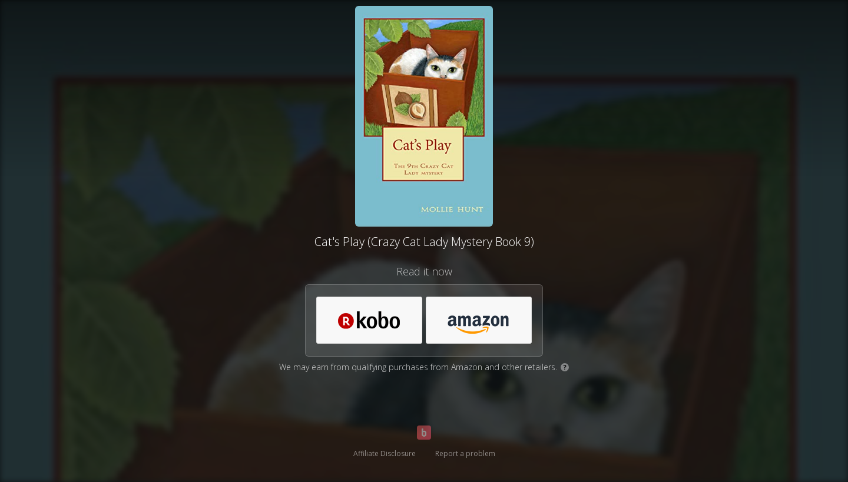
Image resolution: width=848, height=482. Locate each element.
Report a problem (465, 453)
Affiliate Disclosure (384, 453)
